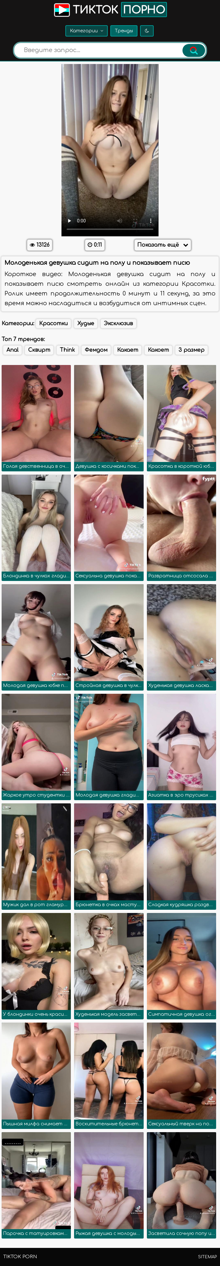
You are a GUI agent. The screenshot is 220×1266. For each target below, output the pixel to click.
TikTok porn (20, 1257)
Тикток (110, 9)
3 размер (191, 350)
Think (67, 350)
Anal (12, 350)
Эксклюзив (118, 324)
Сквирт (39, 350)
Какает (127, 350)
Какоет (158, 350)
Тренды (124, 30)
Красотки (53, 324)
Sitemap (207, 1257)
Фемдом (96, 350)
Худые (85, 324)
